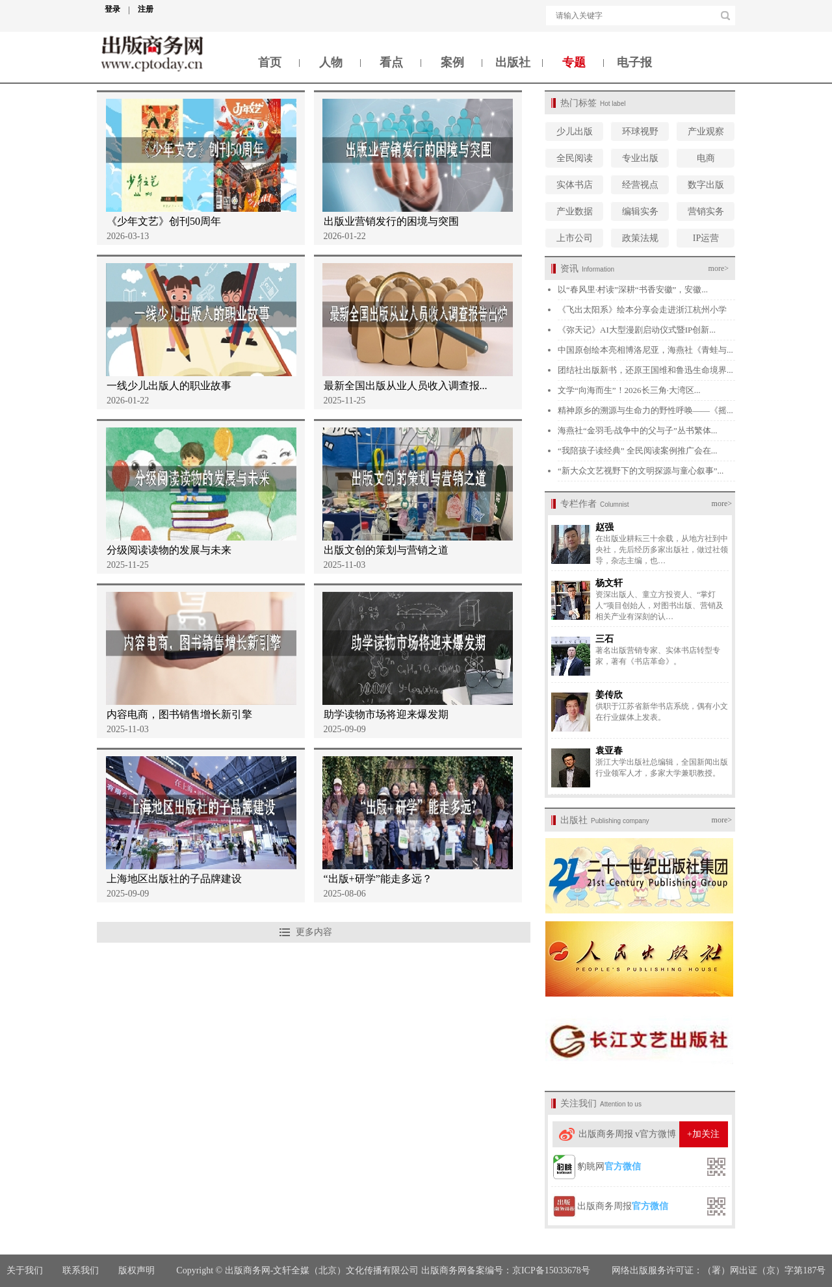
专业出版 (640, 158)
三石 (604, 639)
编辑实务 (640, 211)
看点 (391, 62)
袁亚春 (609, 751)
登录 (117, 9)
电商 (706, 158)
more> (718, 268)
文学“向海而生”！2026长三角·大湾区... (629, 390)
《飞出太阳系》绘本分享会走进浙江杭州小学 (642, 309)
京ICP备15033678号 (551, 1270)
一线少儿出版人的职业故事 (169, 385)
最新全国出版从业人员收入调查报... (406, 385)
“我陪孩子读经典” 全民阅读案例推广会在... (638, 450)
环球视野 (640, 131)
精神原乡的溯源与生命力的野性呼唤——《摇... (645, 410)
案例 (452, 62)
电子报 (634, 62)
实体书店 (574, 185)
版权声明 (137, 1270)
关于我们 (24, 1270)
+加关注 (703, 1134)
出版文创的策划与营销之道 (386, 549)
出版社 (512, 62)
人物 (331, 62)
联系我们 (80, 1270)
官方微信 (622, 1166)
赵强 (604, 527)
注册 (145, 9)
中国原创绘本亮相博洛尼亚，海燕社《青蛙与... (645, 350)
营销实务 (706, 211)
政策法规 (640, 238)
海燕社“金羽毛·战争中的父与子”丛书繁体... (638, 430)
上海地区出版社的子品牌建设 (174, 878)
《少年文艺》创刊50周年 (164, 221)
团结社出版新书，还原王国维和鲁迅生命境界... (645, 370)
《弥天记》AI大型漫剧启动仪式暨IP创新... (637, 330)
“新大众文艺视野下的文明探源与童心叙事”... (640, 471)
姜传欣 (609, 695)
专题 (574, 62)
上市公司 (574, 238)
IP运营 (706, 238)
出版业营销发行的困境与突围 (391, 221)
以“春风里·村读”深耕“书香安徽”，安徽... (633, 289)
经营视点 (640, 185)
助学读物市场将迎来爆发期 (386, 714)
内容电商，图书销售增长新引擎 (179, 714)
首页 (269, 62)
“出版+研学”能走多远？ (378, 878)
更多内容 (314, 932)
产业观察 (706, 131)
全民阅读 (574, 158)
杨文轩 (609, 583)
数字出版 (706, 185)
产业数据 (574, 211)
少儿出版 (574, 131)
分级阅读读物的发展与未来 (169, 549)
